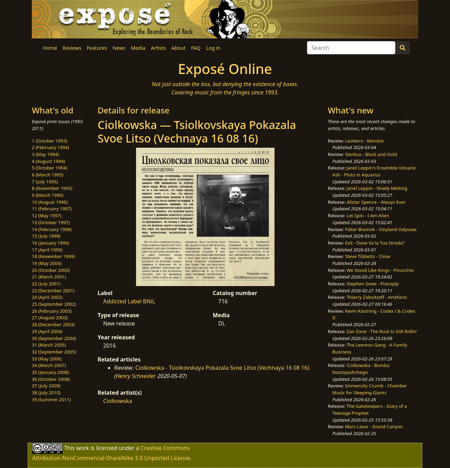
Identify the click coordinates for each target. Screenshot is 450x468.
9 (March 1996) (47, 195)
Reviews (72, 48)
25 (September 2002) (54, 304)
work (82, 448)
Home (50, 48)
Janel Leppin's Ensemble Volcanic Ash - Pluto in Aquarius (374, 171)
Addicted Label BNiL (129, 301)
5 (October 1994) (49, 168)
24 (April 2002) (47, 297)
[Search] (351, 47)
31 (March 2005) (49, 345)
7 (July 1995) (45, 181)
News (118, 48)
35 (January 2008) (50, 372)
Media (138, 48)
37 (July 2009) (46, 386)
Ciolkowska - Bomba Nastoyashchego (360, 368)
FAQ (195, 48)
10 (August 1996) (50, 202)
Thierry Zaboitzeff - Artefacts (376, 297)
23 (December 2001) (53, 290)
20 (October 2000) (51, 270)
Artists (158, 48)
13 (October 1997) (51, 222)
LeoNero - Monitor (364, 141)
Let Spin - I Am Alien (367, 215)
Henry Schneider (136, 376)
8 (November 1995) (52, 188)
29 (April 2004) (47, 331)
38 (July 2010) (46, 392)
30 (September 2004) (54, 338)
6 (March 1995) (47, 175)
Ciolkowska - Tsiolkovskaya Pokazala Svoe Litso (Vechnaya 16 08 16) (222, 367)
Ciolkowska (117, 401)
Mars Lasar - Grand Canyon (374, 426)
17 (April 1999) (47, 250)
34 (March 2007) (49, 365)
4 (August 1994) (48, 161)
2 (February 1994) (50, 147)
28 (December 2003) (53, 324)
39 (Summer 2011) (51, 399)
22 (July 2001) (46, 284)
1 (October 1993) (49, 141)
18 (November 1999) (53, 256)
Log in (213, 48)
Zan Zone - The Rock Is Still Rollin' (381, 331)
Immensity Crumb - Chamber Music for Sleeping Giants (369, 389)
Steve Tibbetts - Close (367, 256)
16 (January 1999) (50, 243)
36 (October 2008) (51, 379)
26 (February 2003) (52, 311)
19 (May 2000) (47, 263)
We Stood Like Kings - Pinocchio (380, 270)
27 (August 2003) (50, 317)
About (178, 48)
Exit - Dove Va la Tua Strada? (375, 243)
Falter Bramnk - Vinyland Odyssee (381, 229)
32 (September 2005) (54, 352)
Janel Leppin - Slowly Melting (376, 188)
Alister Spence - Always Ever (375, 202)
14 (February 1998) (52, 229)
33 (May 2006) (47, 359)
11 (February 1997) (52, 208)
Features (97, 48)
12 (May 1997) (47, 215)
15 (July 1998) (46, 236)
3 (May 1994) (45, 154)
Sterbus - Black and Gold (371, 154)
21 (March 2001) (49, 277)
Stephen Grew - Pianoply (372, 284)
